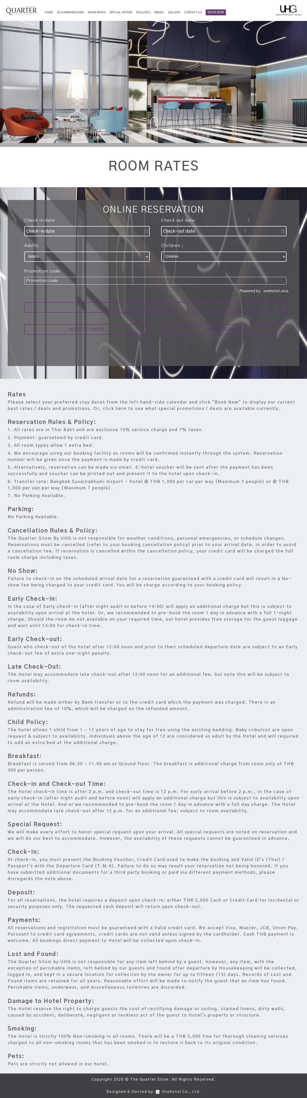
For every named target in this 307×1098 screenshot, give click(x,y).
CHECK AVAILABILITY (224, 333)
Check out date (178, 220)
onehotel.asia (277, 291)
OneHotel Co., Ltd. (181, 1092)
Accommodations (70, 12)
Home (49, 12)
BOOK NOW (216, 12)
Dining (159, 12)
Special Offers (120, 12)
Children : (172, 245)
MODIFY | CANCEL (87, 333)
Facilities (143, 12)
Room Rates (97, 12)
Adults (31, 245)
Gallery (174, 12)
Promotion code (42, 271)
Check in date (39, 220)
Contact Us (193, 12)
